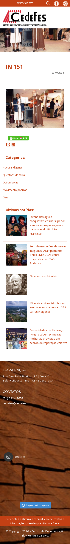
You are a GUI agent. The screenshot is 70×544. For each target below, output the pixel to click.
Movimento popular (15, 190)
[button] (49, 3)
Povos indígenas (13, 167)
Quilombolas (10, 182)
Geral (6, 197)
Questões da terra (14, 175)
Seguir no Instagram (35, 505)
